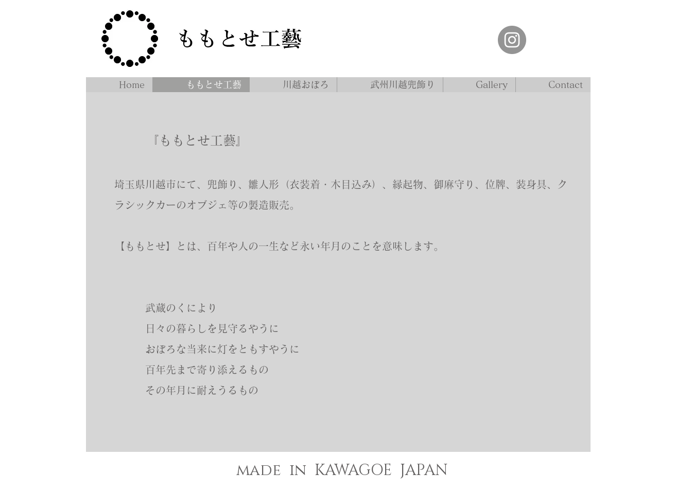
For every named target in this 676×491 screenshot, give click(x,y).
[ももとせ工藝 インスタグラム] (512, 40)
